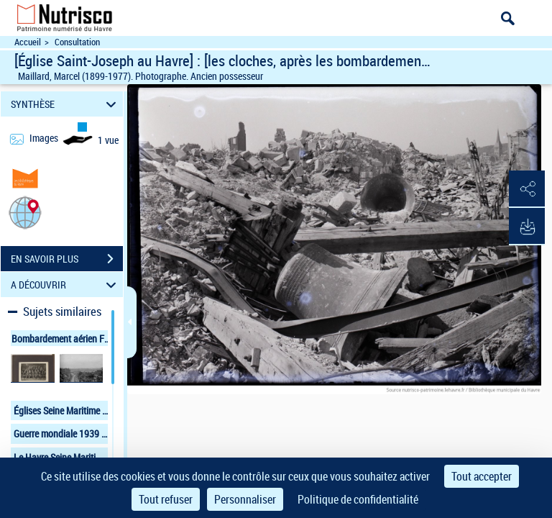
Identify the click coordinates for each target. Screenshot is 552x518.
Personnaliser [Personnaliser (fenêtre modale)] (245, 499)
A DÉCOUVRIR (66, 284)
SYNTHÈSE (66, 104)
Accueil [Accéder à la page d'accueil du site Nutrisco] (27, 42)
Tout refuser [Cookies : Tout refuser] (166, 499)
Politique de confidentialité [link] (358, 499)
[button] (25, 212)
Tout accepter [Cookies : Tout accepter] (481, 476)
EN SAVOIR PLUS (67, 259)
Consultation (77, 42)
